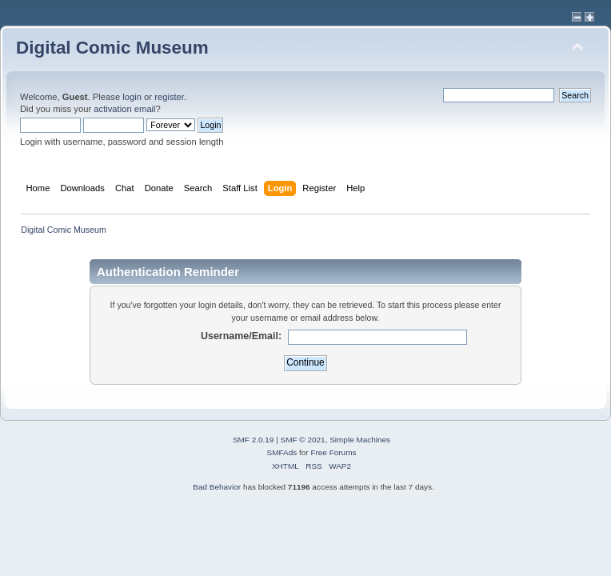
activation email (124, 109)
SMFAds (282, 452)
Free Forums (333, 452)
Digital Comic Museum (112, 48)
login (132, 97)
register (169, 97)
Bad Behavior (217, 486)
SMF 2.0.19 (253, 439)
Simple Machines (359, 439)
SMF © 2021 (303, 439)
